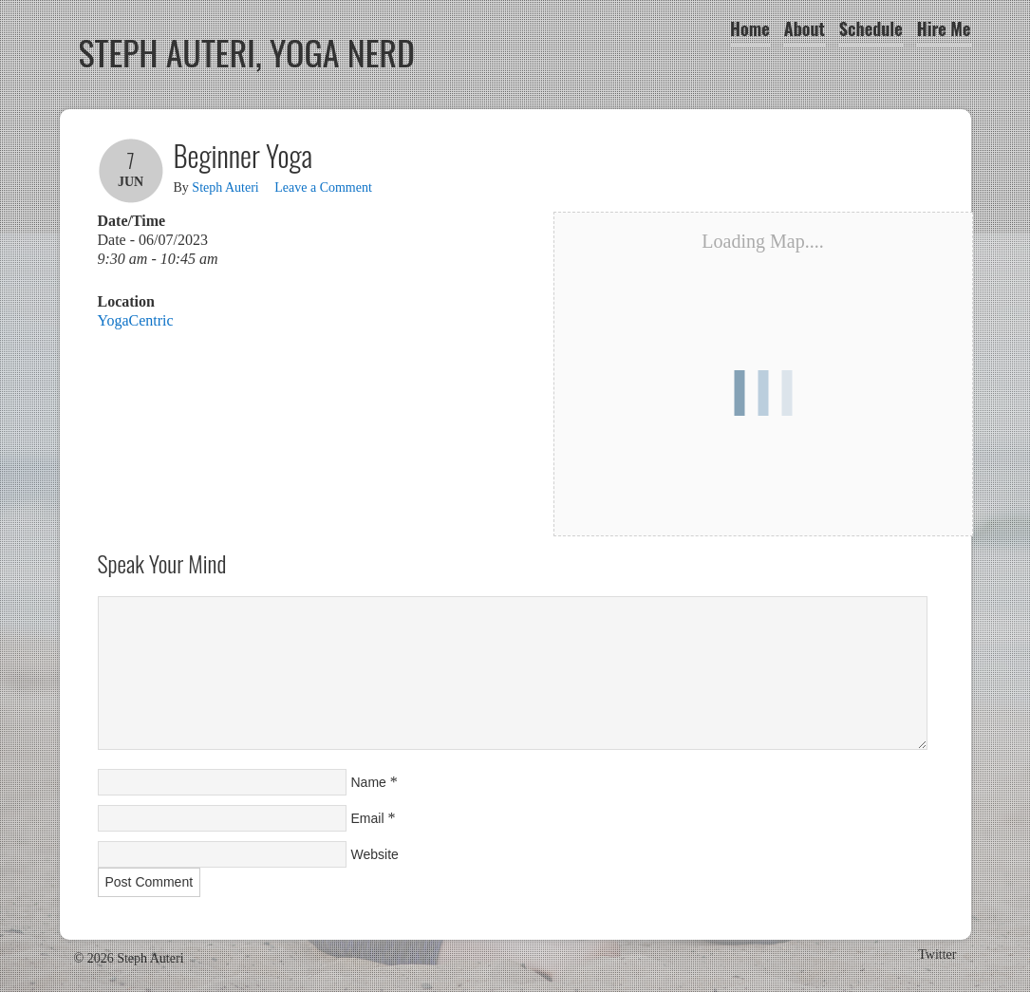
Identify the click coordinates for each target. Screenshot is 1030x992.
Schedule (871, 28)
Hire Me (944, 28)
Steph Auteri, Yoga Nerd (247, 52)
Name (368, 782)
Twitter (937, 954)
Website (375, 854)
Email (367, 818)
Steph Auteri (225, 187)
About (804, 28)
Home (750, 28)
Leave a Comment (323, 187)
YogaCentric (136, 320)
